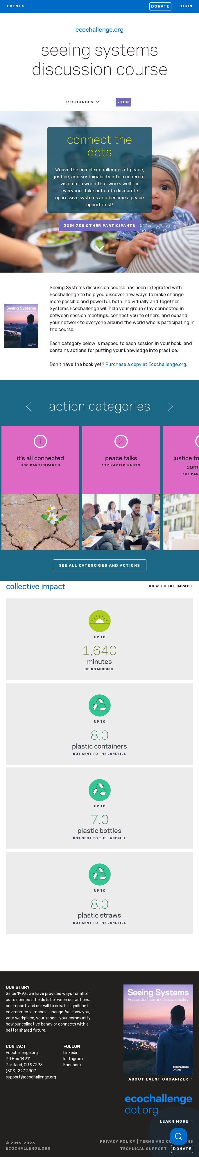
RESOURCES (80, 102)
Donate (160, 6)
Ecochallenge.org (99, 29)
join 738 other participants (99, 225)
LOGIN (185, 6)
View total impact (171, 586)
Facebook (72, 1064)
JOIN (123, 102)
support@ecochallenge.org (31, 1077)
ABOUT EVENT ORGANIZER (158, 1079)
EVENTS (16, 6)
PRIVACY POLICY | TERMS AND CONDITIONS (146, 1141)
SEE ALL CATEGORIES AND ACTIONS (99, 565)
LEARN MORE (174, 1121)
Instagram (73, 1058)
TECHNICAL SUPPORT (143, 1149)
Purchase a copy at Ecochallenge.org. (146, 364)
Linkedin (70, 1052)
